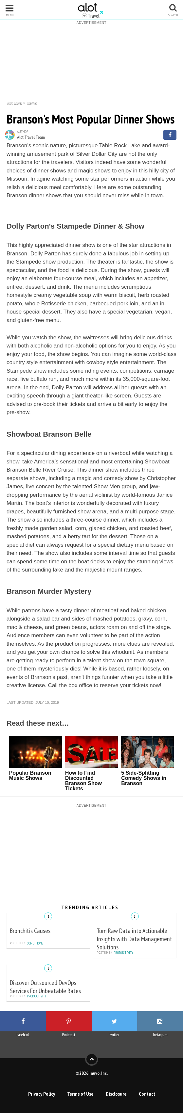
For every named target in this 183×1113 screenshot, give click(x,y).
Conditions (35, 943)
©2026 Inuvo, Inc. (92, 1073)
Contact (147, 1093)
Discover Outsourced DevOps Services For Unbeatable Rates (45, 986)
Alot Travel (14, 102)
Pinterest (68, 1035)
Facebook (22, 1035)
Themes (32, 102)
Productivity (123, 953)
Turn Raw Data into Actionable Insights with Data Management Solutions (134, 939)
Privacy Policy (41, 1093)
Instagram (160, 1035)
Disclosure (116, 1093)
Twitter (114, 1035)
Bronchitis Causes (30, 931)
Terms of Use (80, 1093)
